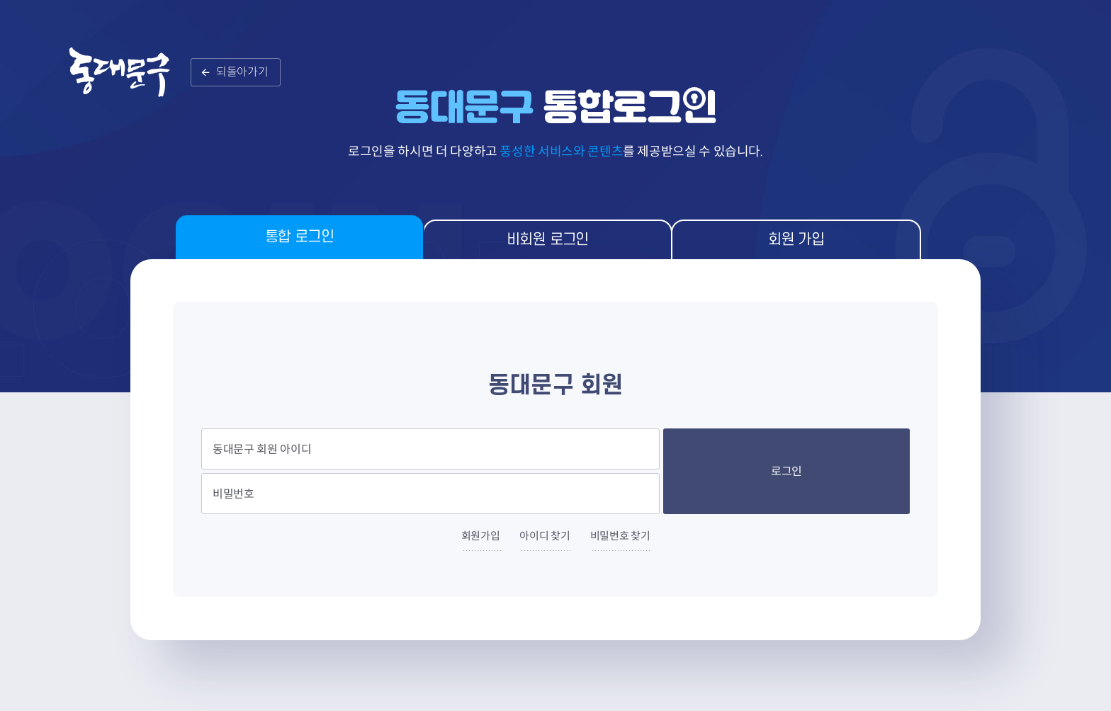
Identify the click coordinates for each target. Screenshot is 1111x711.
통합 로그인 (299, 237)
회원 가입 (796, 240)
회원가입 (480, 535)
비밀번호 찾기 (620, 535)
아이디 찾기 (544, 535)
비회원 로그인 (548, 240)
